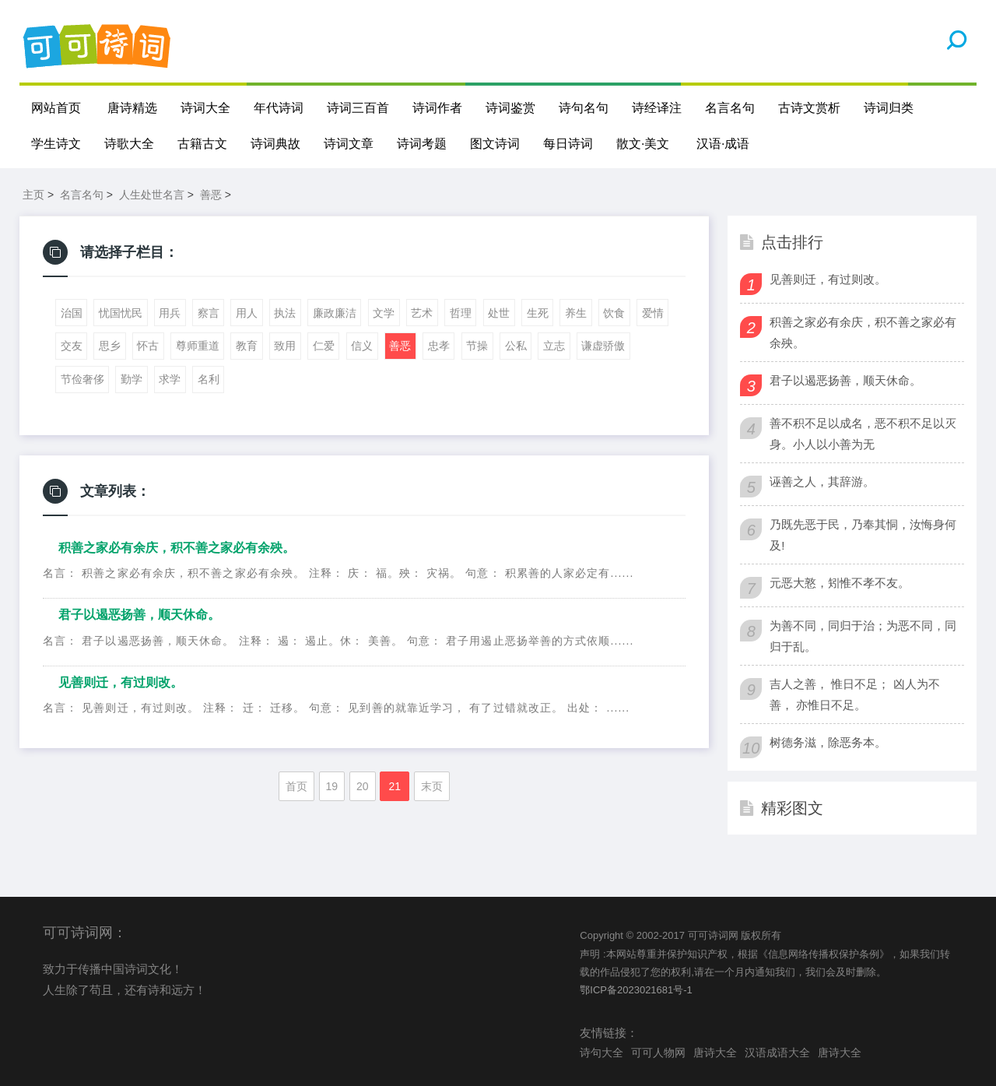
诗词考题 (422, 143)
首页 (296, 786)
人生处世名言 (151, 194)
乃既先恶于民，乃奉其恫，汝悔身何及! (863, 535)
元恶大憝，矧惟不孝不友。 (840, 582)
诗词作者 (437, 107)
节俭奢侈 (82, 379)
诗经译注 (657, 107)
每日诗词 (568, 143)
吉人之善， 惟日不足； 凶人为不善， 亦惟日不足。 (854, 694)
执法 (285, 313)
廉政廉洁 (334, 313)
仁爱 (324, 345)
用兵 (170, 313)
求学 (170, 379)
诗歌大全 (129, 143)
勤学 (131, 379)
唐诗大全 (715, 1052)
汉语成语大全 (777, 1052)
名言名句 (730, 107)
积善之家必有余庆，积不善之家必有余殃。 (176, 547)
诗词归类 (889, 107)
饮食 (614, 313)
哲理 (461, 313)
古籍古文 (202, 143)
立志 (554, 345)
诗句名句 (583, 107)
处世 (499, 313)
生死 (538, 313)
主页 (33, 194)
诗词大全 (205, 107)
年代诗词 (278, 107)
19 (332, 786)
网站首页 (56, 107)
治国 (71, 313)
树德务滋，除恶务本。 (828, 742)
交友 (71, 345)
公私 (516, 345)
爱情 (653, 313)
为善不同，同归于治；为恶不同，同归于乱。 (863, 636)
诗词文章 (349, 143)
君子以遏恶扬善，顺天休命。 (139, 614)
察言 (208, 313)
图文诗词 (495, 143)
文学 (384, 313)
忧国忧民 (120, 313)
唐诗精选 (132, 107)
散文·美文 (642, 143)
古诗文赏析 (809, 107)
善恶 (211, 194)
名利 (208, 379)
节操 (477, 345)
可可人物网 (658, 1052)
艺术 (422, 313)
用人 (247, 313)
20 (362, 786)
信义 (362, 345)
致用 (285, 345)
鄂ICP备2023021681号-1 (636, 990)
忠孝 (439, 345)
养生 (576, 313)
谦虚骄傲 (603, 345)
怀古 (148, 345)
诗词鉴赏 (510, 107)
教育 (247, 345)
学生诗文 (56, 143)
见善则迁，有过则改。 (120, 682)
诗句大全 (601, 1052)
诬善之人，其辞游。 (822, 481)
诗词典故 (275, 143)
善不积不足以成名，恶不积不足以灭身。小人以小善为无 (863, 433)
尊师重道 (197, 345)
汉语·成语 (722, 143)
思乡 (110, 345)
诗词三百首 (358, 107)
